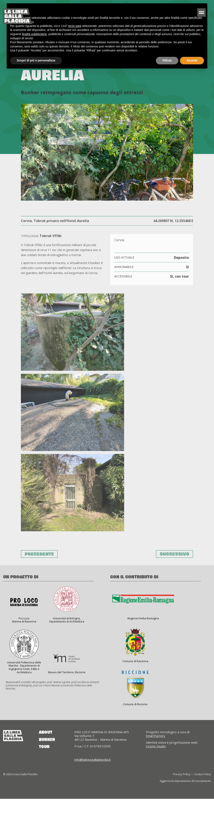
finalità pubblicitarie (34, 34)
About (45, 769)
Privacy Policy (181, 811)
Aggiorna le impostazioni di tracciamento (185, 818)
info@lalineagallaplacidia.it (92, 797)
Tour (44, 784)
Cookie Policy (202, 811)
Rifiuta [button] (167, 60)
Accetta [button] (192, 60)
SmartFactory (155, 773)
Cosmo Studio (156, 783)
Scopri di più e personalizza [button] (36, 60)
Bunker (47, 776)
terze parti (74, 26)
